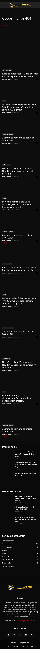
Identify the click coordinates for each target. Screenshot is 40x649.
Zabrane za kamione (8, 134)
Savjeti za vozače (7, 70)
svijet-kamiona (6, 79)
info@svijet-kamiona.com (26, 621)
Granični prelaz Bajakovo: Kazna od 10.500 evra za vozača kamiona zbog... (26, 465)
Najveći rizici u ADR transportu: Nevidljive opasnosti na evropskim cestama (19, 171)
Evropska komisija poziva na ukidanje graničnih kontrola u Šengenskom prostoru (16, 204)
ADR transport (6, 165)
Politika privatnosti (23, 643)
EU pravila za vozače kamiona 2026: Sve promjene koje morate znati (25, 519)
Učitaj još (6, 242)
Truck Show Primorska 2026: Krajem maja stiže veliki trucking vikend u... (25, 498)
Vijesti (4, 101)
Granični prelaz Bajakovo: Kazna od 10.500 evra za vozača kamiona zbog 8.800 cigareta (19, 107)
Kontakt (13, 643)
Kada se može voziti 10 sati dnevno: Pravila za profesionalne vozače (25, 454)
